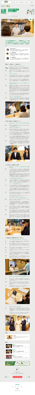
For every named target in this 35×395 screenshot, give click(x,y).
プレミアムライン (13, 373)
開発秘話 (19, 373)
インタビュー (10, 14)
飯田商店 (22, 373)
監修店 (17, 373)
